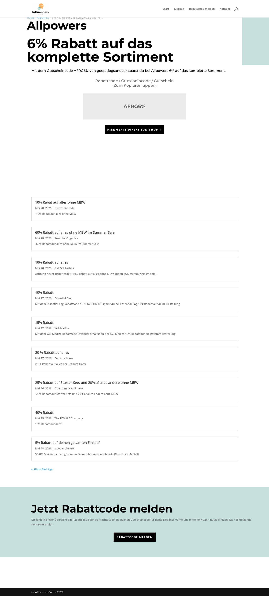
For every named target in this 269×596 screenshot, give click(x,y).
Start (166, 8)
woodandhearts (64, 448)
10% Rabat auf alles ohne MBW (60, 202)
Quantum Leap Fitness (68, 388)
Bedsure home (63, 358)
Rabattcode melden (202, 8)
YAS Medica (61, 328)
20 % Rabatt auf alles (52, 352)
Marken (179, 8)
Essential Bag (63, 298)
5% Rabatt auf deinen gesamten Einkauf (67, 442)
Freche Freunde (64, 208)
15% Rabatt (44, 322)
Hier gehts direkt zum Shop (132, 129)
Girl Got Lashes (64, 268)
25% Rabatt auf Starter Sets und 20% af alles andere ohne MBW (86, 382)
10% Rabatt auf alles (51, 262)
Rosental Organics (66, 238)
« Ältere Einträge (42, 469)
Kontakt (225, 8)
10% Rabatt (44, 292)
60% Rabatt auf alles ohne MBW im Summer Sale (75, 232)
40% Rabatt (44, 412)
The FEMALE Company (68, 418)
